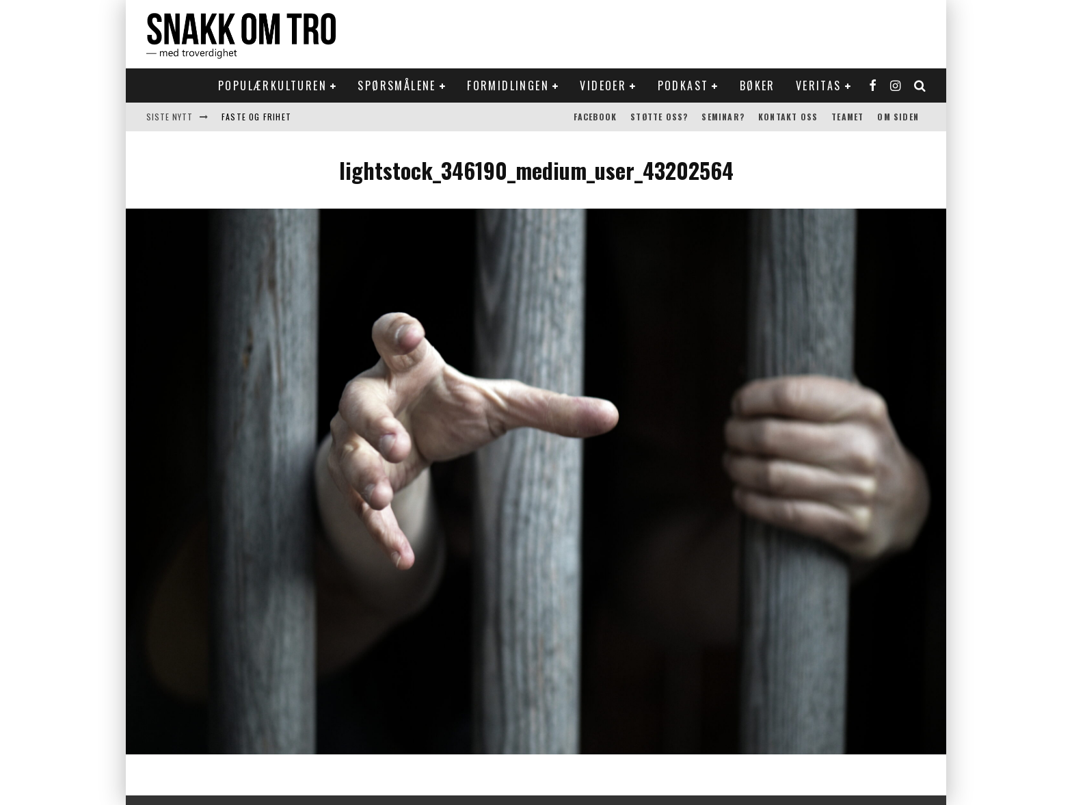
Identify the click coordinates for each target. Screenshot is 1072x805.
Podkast (683, 85)
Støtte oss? (659, 116)
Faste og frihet (256, 116)
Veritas (819, 85)
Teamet (847, 116)
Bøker (757, 85)
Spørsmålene (397, 85)
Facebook (595, 116)
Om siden (898, 116)
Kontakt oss (788, 116)
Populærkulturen (272, 85)
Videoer (603, 85)
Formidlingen (508, 85)
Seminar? (723, 116)
